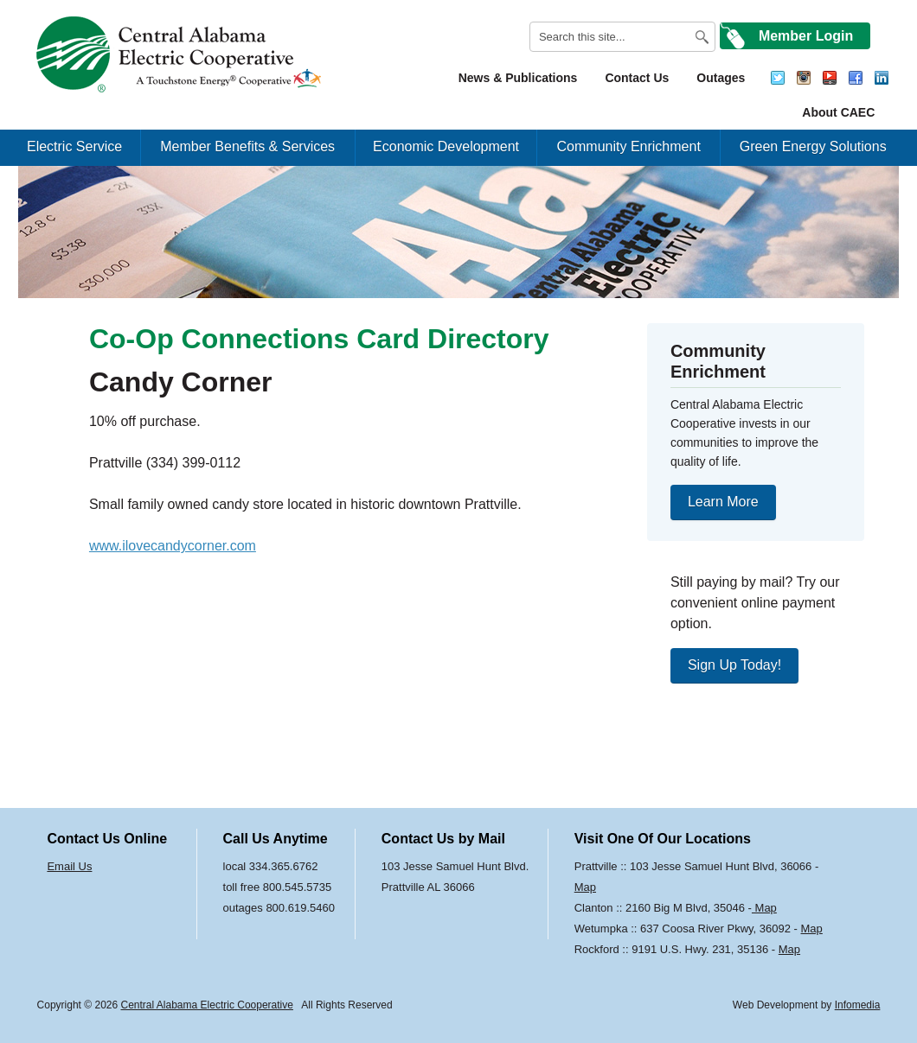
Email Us (69, 866)
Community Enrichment (629, 146)
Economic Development (446, 146)
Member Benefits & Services (247, 146)
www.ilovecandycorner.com (172, 545)
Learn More (723, 501)
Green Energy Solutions (813, 146)
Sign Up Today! (734, 665)
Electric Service (74, 146)
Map (585, 887)
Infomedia (858, 1005)
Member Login (806, 36)
